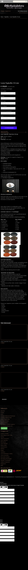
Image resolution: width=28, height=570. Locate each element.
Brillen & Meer (4, 445)
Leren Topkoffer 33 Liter (15, 16)
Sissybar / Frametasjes (5, 460)
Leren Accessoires (5, 455)
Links (2, 414)
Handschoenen (4, 447)
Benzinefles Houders (5, 457)
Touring (2, 436)
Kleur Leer (3, 101)
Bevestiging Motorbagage (6, 458)
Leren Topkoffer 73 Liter (6, 365)
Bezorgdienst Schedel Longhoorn (8, 424)
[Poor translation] (5, 487)
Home (2, 16)
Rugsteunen (3, 463)
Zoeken (26, 1)
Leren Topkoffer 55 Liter (6, 389)
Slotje (2, 115)
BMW (2, 465)
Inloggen (3, 11)
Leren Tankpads (4, 443)
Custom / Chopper (5, 433)
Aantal (2, 120)
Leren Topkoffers (4, 440)
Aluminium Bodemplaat (6, 110)
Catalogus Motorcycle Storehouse (8, 415)
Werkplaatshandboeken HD (6, 426)
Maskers (2, 448)
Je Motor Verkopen (5, 421)
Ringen (2, 450)
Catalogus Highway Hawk (6, 417)
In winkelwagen (9, 127)
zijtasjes (2, 96)
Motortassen (3, 441)
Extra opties (3, 91)
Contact (2, 412)
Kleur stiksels (4, 105)
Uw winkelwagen (22, 11)
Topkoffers (6, 16)
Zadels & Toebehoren (5, 462)
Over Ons (3, 410)
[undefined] (5, 525)
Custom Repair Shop (5, 419)
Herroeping (4, 428)
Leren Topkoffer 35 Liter (6, 341)
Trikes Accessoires (5, 438)
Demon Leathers (4, 422)
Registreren (8, 11)
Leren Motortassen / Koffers (6, 453)
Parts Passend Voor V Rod (6, 435)
